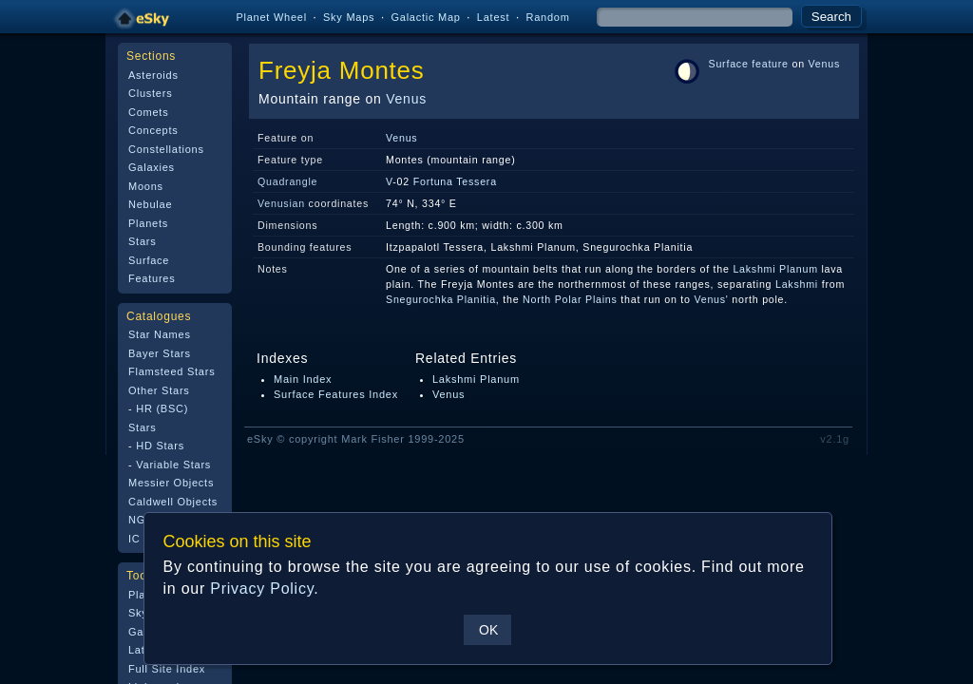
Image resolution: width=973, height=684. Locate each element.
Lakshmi (796, 284)
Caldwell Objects (173, 501)
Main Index (303, 379)
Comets (148, 112)
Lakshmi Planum (775, 269)
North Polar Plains (570, 299)
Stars (142, 241)
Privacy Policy (261, 588)
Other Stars (159, 390)
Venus (406, 98)
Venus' (711, 299)
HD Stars (160, 445)
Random (547, 17)
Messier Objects (171, 482)
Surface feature (749, 63)
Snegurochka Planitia (441, 299)
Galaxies (151, 167)
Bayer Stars (159, 353)
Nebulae (150, 204)
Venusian (281, 203)
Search (831, 17)
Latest (493, 17)
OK (487, 629)
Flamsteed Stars (171, 371)
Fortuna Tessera (455, 181)
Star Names (159, 334)
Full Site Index (166, 668)
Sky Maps (348, 17)
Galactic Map (425, 17)
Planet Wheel (271, 17)
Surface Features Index (336, 394)
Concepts (153, 130)
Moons (145, 186)
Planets (148, 223)
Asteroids (153, 75)
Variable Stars (173, 464)
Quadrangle (287, 181)
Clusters (150, 93)
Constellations (166, 149)
